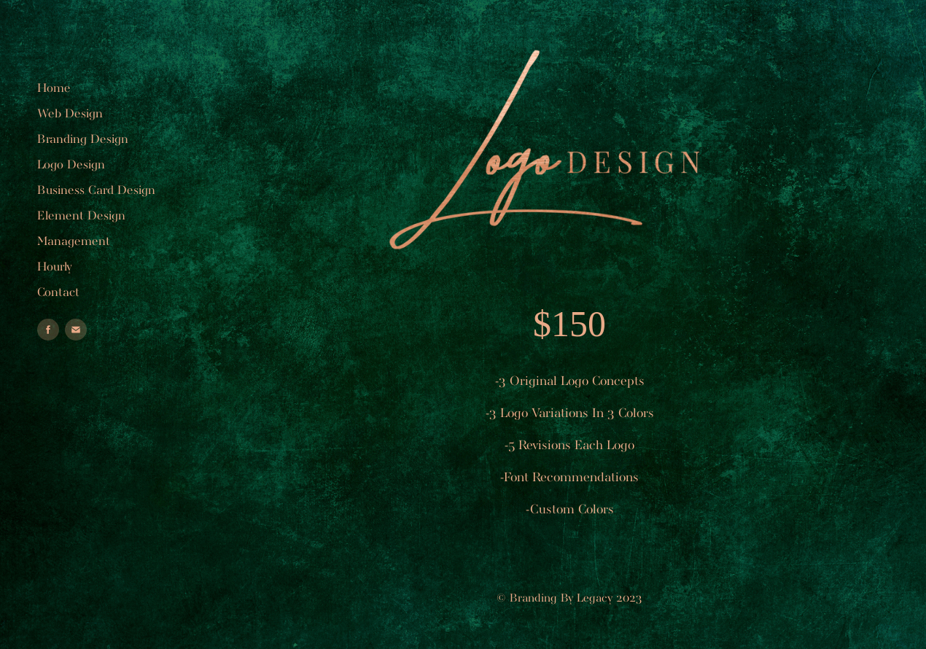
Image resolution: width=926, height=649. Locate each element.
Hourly (54, 267)
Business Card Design (96, 191)
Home (54, 89)
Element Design (81, 216)
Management (73, 242)
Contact (58, 293)
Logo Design (71, 165)
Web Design (70, 114)
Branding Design (82, 140)
